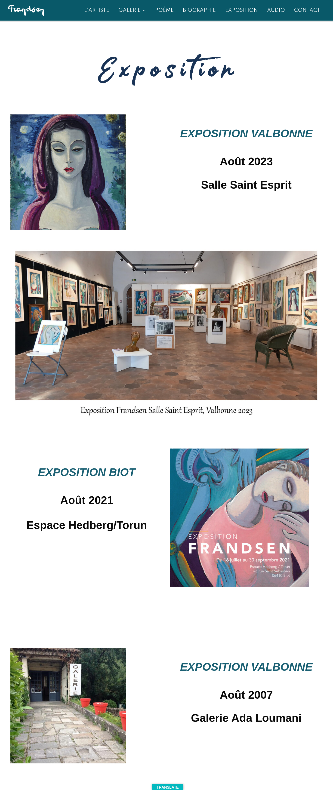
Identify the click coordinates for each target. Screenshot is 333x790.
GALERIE (129, 10)
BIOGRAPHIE (199, 10)
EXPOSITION (241, 10)
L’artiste (96, 10)
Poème (164, 10)
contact (307, 10)
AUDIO (276, 10)
